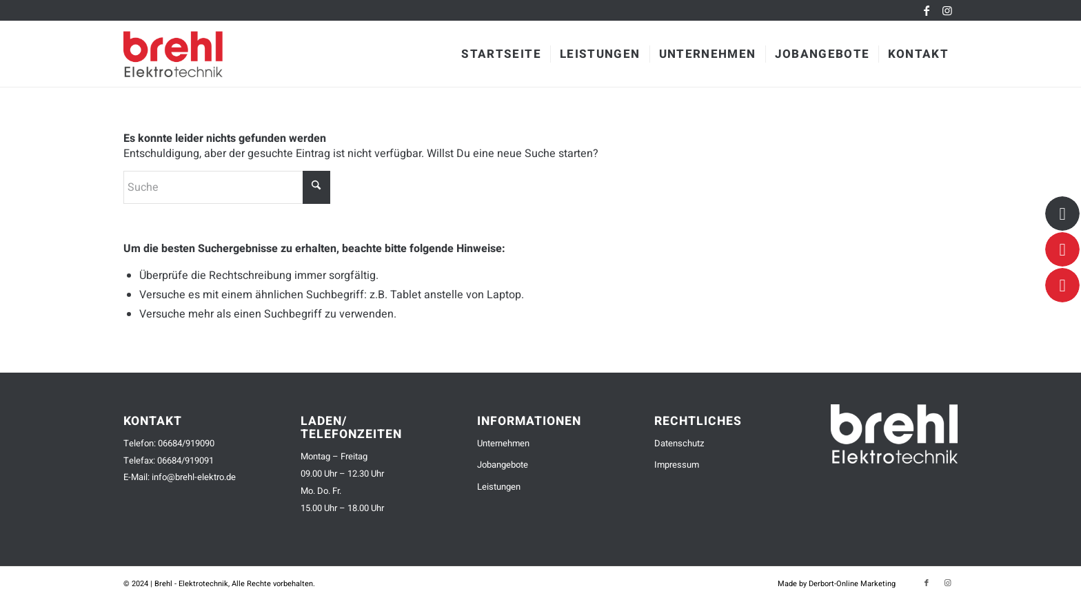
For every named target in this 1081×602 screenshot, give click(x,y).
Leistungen (499, 486)
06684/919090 (186, 443)
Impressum (676, 464)
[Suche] (226, 187)
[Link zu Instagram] (947, 10)
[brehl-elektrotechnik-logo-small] (193, 54)
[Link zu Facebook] (926, 10)
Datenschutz (679, 443)
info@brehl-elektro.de (194, 477)
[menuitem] (501, 54)
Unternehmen (503, 443)
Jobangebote (502, 464)
